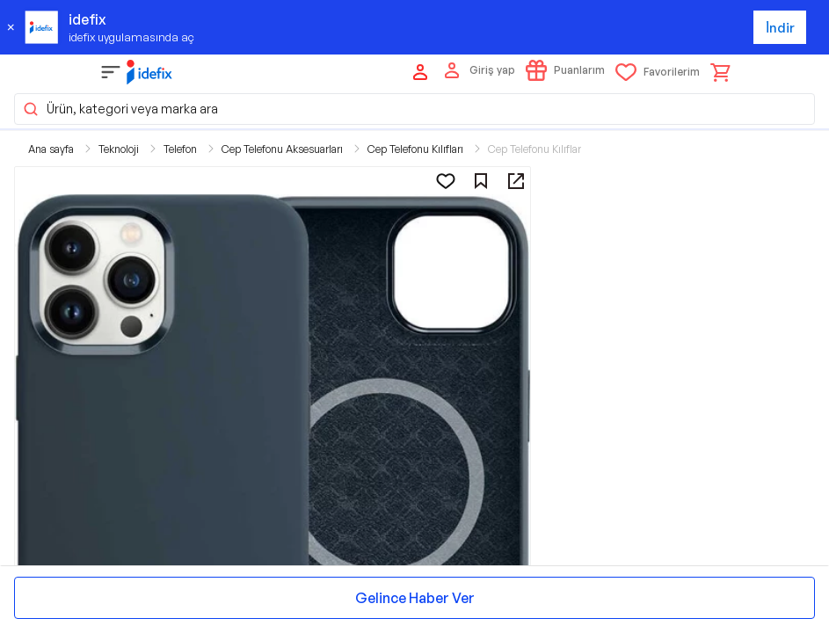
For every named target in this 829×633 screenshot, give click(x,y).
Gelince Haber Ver (415, 598)
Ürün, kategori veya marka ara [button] (120, 109)
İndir (780, 27)
